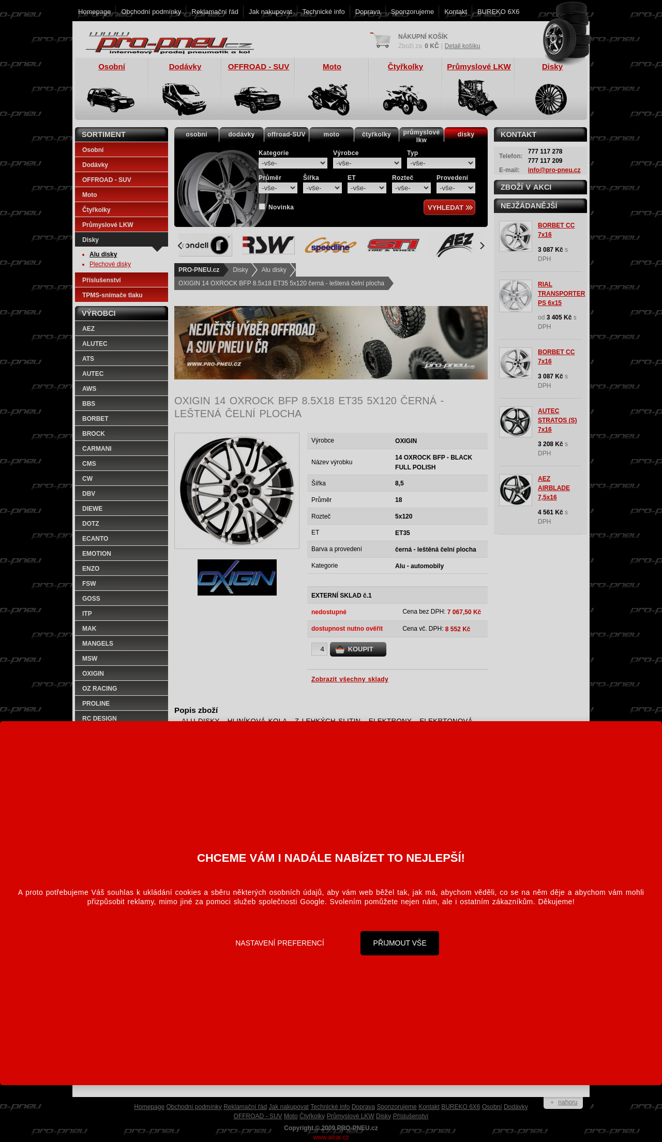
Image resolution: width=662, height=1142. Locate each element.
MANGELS (97, 643)
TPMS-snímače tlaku (112, 295)
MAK (89, 628)
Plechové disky (110, 264)
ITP (87, 613)
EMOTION (96, 553)
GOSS (91, 598)
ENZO (90, 568)
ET (352, 177)
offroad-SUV (286, 134)
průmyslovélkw (421, 136)
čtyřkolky (376, 134)
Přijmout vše (400, 943)
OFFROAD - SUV (106, 180)
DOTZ (90, 523)
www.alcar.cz (331, 1137)
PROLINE (96, 703)
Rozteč (403, 177)
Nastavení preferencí (279, 943)
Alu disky (274, 269)
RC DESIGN (99, 718)
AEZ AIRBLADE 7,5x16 (554, 488)
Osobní (92, 150)
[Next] (481, 245)
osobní (196, 134)
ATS (88, 358)
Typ (412, 153)
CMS (89, 463)
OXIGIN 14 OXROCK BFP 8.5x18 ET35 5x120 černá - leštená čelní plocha (281, 283)
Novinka (281, 207)
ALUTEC (95, 343)
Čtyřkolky (96, 210)
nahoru (567, 1102)
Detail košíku (462, 46)
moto (332, 134)
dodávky (241, 134)
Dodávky (95, 165)
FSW (89, 583)
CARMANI (97, 448)
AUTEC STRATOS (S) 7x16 (557, 420)
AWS (89, 388)
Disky (240, 269)
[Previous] (180, 245)
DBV (88, 493)
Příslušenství (101, 280)
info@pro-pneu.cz (554, 170)
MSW (89, 658)
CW (87, 478)
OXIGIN (93, 673)
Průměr (270, 177)
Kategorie (274, 153)
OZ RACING (99, 688)
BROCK (93, 433)
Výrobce (346, 153)
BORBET (95, 418)
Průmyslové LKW (107, 225)
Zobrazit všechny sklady (349, 679)
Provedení (452, 177)
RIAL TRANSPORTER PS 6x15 (561, 294)
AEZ (88, 328)
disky (466, 134)
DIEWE (92, 508)
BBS (88, 403)
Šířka (311, 177)
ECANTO (95, 538)
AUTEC (92, 373)
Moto (89, 195)
